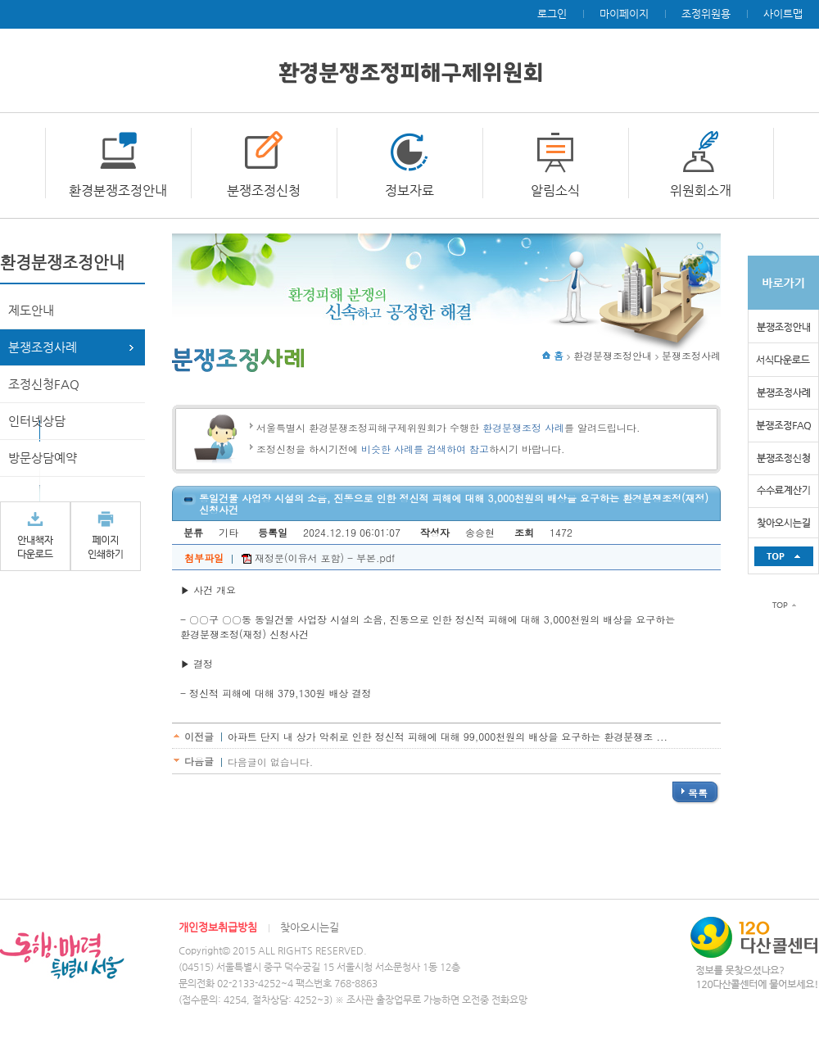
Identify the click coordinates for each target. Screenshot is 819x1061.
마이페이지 (624, 13)
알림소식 (555, 190)
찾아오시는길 (309, 927)
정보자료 (409, 190)
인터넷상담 (37, 421)
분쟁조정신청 (264, 190)
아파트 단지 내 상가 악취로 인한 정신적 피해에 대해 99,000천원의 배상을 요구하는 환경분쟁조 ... (447, 736)
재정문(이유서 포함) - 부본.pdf (318, 558)
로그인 (552, 13)
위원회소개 (700, 190)
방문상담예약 (42, 458)
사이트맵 (783, 13)
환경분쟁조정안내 (118, 190)
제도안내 (31, 310)
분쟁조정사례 (42, 347)
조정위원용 (706, 13)
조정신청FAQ (43, 384)
